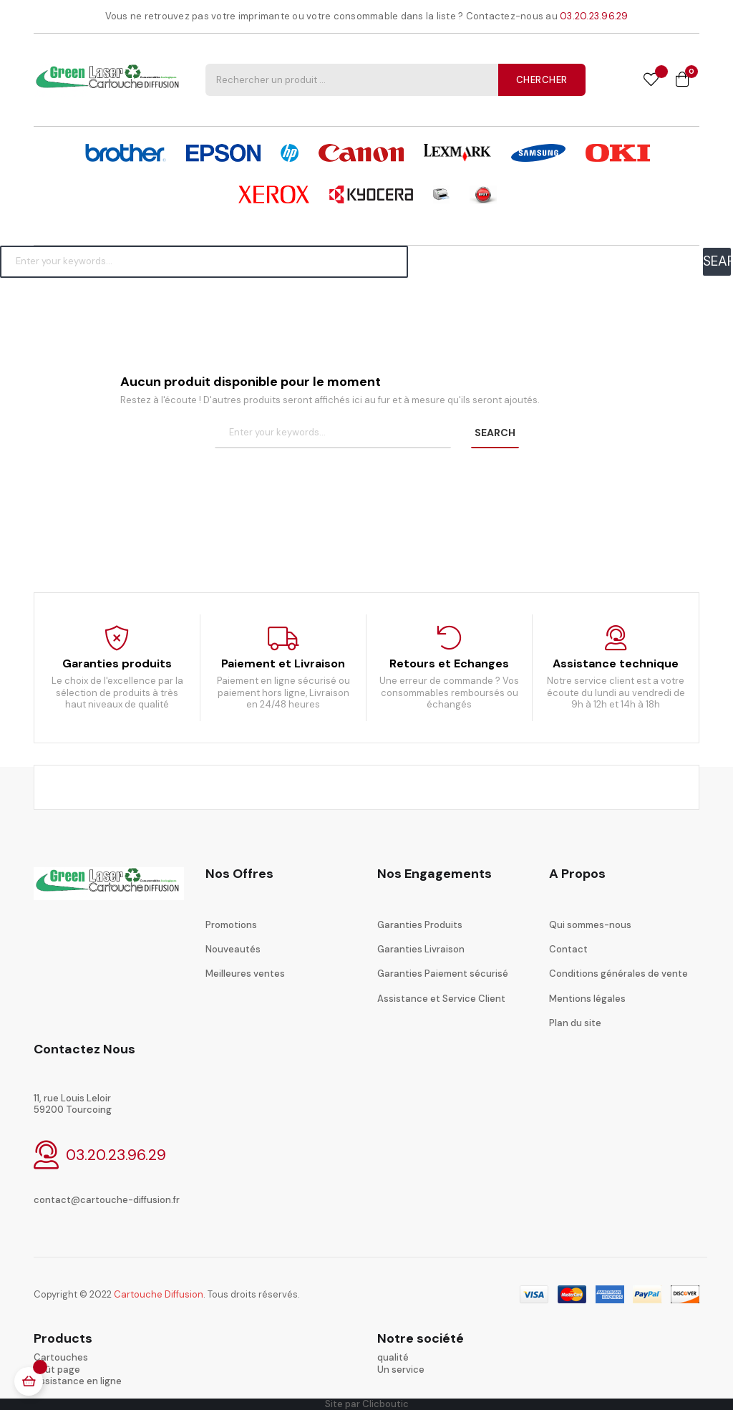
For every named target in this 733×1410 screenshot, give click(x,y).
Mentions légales (587, 999)
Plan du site (575, 1023)
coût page (57, 1369)
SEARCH (717, 261)
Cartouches (61, 1357)
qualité (393, 1357)
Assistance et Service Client (441, 999)
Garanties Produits (419, 925)
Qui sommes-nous (590, 925)
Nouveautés (233, 949)
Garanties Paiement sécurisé (442, 973)
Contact (568, 949)
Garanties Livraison (421, 949)
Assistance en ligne (78, 1381)
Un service (400, 1369)
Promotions (231, 925)
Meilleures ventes (245, 973)
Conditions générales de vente (618, 973)
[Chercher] (204, 261)
